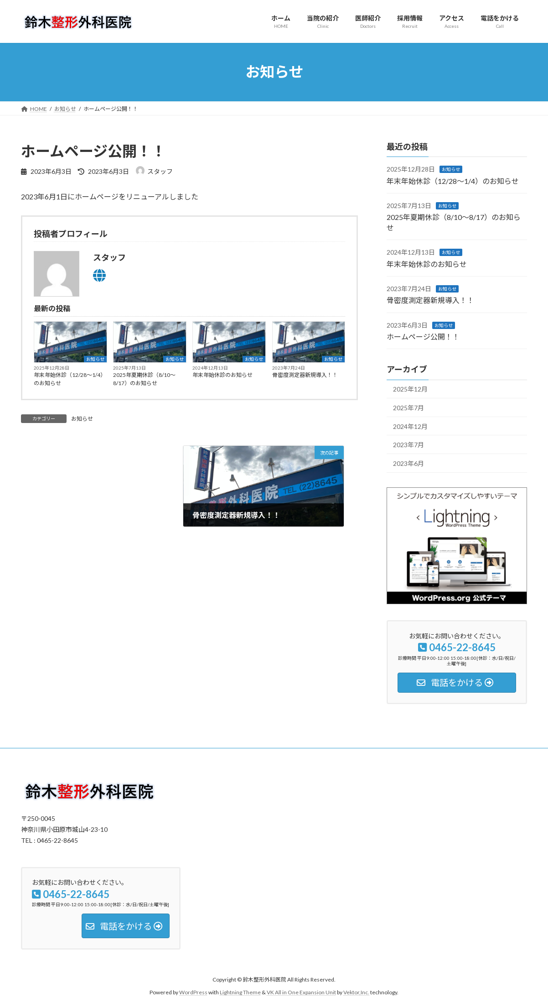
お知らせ (95, 359)
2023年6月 (408, 463)
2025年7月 (408, 408)
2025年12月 (410, 389)
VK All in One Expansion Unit (301, 992)
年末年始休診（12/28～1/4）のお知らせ (70, 378)
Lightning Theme (240, 992)
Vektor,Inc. (356, 992)
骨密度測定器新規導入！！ (305, 374)
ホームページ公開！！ (423, 336)
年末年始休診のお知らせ (222, 374)
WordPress (193, 992)
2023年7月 (408, 445)
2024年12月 (410, 426)
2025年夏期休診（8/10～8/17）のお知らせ (144, 378)
